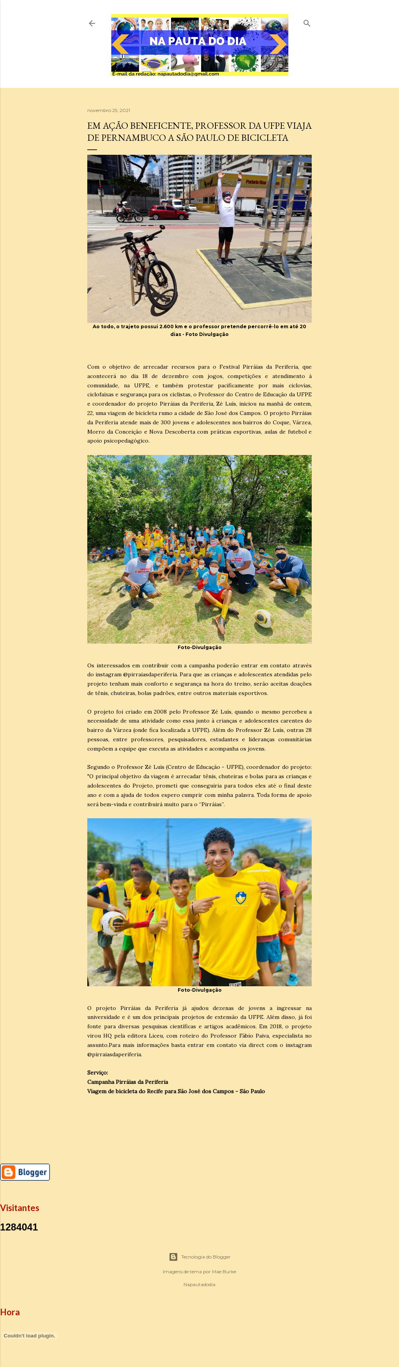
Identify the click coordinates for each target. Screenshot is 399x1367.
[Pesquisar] (307, 21)
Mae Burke (224, 1271)
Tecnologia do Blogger (200, 1257)
